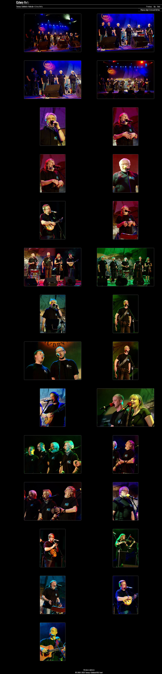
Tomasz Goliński (21, 6)
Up (155, 6)
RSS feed (99, 672)
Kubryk (30, 6)
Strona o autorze (88, 669)
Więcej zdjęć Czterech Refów (150, 9)
